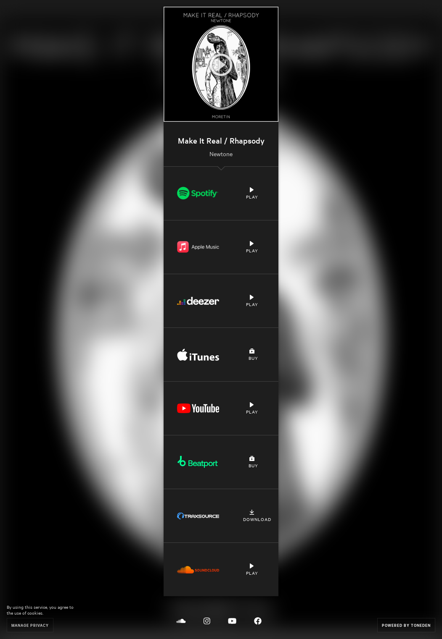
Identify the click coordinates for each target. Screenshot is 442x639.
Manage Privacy (30, 625)
